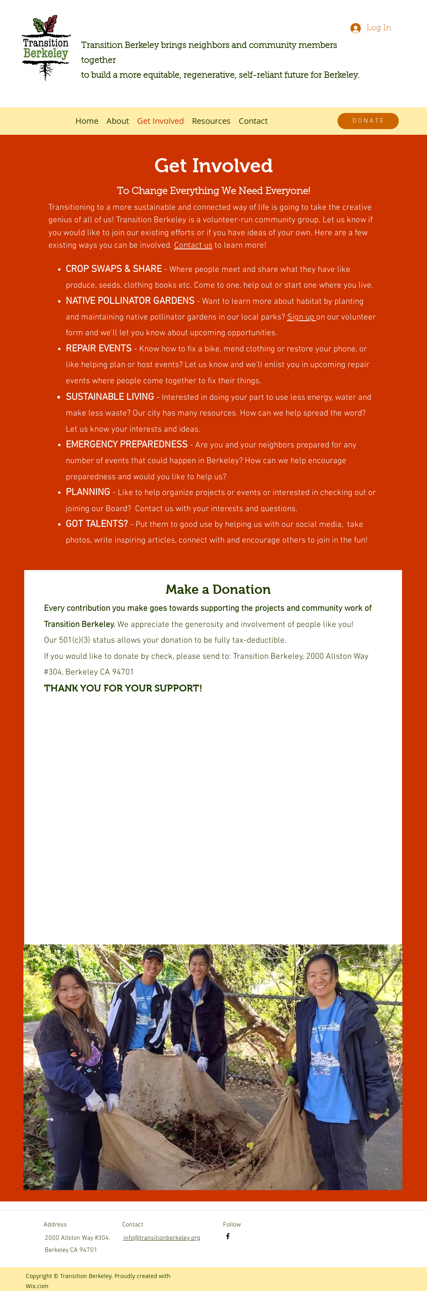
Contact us (193, 245)
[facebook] (228, 1236)
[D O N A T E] (368, 121)
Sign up (301, 317)
